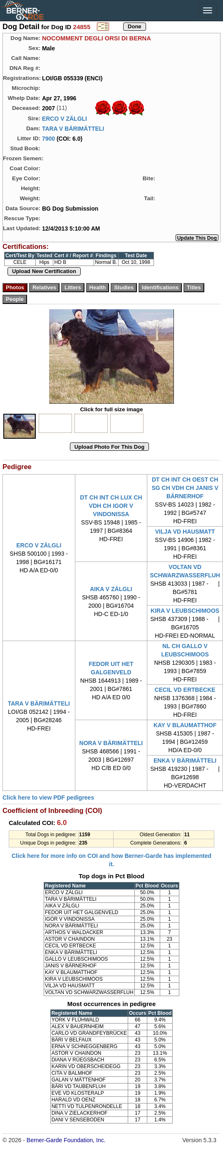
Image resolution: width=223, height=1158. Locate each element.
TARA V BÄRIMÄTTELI (73, 128)
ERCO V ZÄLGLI (64, 118)
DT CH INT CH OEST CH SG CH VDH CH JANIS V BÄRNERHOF (184, 487)
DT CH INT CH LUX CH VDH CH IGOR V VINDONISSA (111, 505)
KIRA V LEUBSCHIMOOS (185, 610)
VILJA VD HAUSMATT (185, 531)
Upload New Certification (44, 271)
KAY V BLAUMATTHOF (185, 725)
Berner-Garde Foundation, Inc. (66, 1140)
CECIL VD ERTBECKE (185, 689)
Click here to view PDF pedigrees (48, 797)
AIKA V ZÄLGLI (111, 589)
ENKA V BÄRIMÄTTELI (185, 760)
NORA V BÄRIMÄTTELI (111, 743)
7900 (48, 138)
